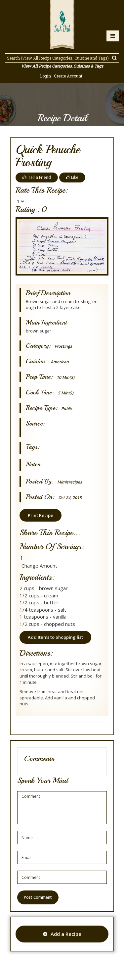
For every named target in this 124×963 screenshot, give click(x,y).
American (60, 362)
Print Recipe (40, 515)
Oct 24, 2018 (70, 497)
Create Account (68, 76)
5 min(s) (65, 393)
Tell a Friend (36, 177)
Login (45, 76)
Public (66, 408)
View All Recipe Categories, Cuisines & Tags (62, 66)
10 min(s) (65, 377)
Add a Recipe (62, 934)
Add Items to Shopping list (55, 637)
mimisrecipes (69, 482)
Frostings (63, 346)
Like (72, 177)
